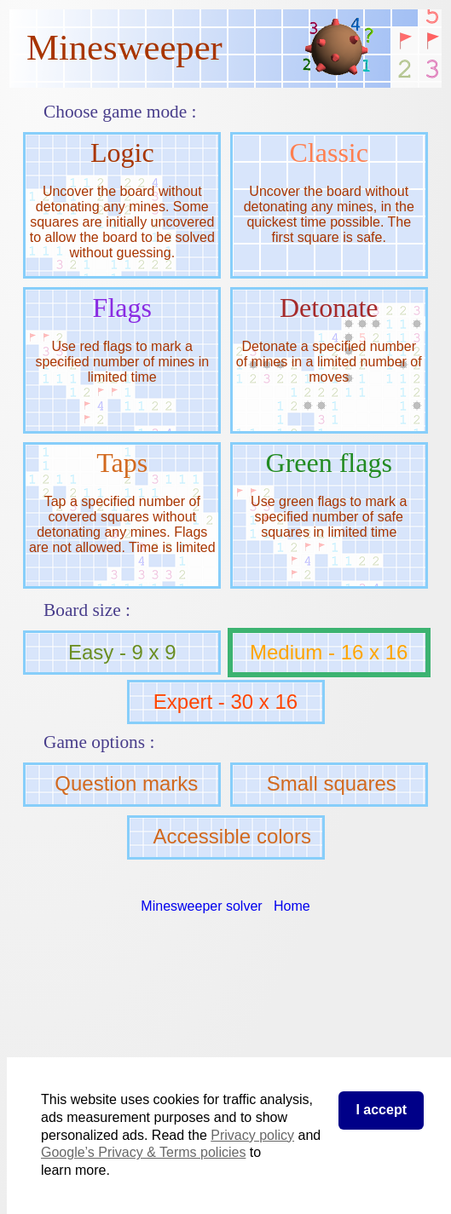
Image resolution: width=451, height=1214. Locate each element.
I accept (381, 1109)
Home (292, 906)
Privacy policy (252, 1135)
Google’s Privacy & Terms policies (143, 1152)
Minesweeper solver (201, 906)
